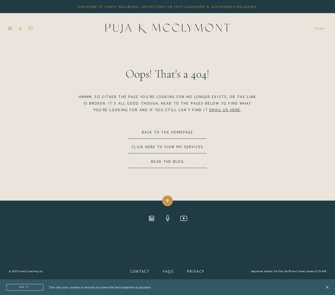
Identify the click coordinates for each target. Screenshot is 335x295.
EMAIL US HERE (225, 110)
